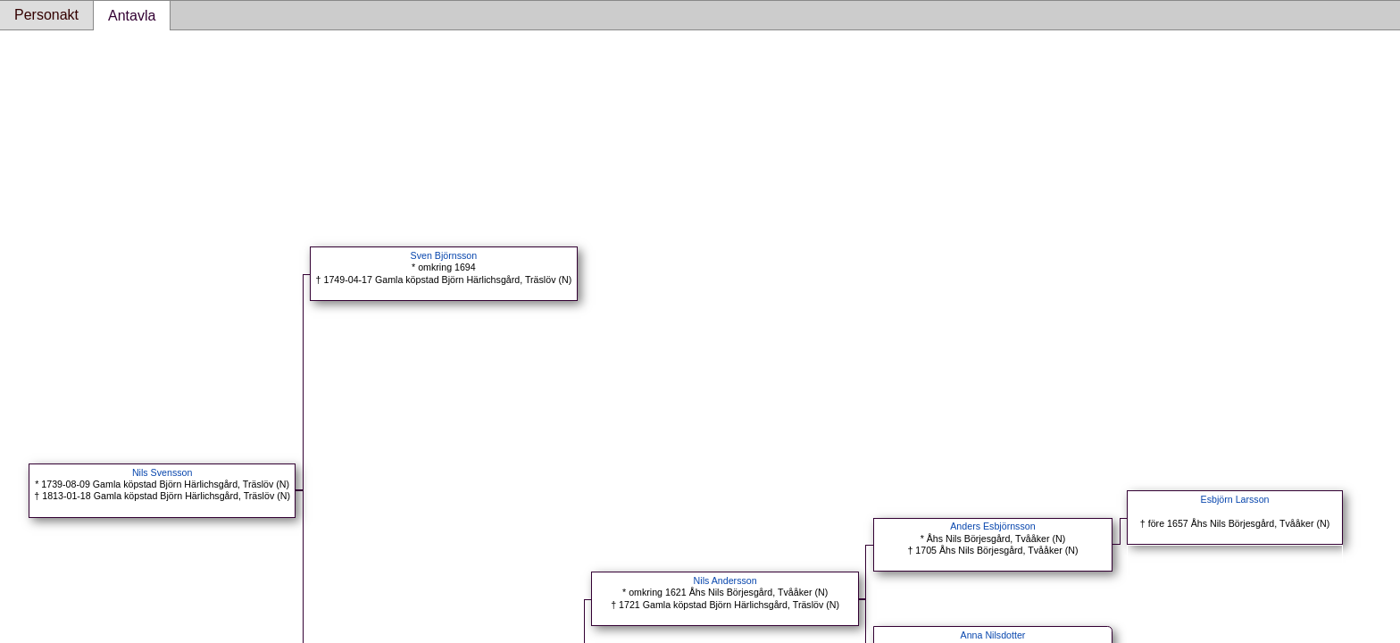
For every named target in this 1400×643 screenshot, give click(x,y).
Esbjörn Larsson (1235, 499)
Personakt (46, 14)
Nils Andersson (725, 580)
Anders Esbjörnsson (992, 526)
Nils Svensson (162, 472)
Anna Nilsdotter (993, 635)
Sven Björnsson (444, 255)
